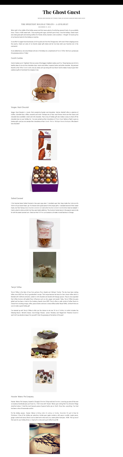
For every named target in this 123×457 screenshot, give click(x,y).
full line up (42, 212)
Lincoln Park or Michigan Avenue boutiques (58, 121)
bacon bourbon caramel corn (33, 208)
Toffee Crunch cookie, (26, 67)
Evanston (57, 401)
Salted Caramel (17, 198)
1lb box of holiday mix (60, 310)
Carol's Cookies (17, 58)
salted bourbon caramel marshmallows (56, 208)
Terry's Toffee (61, 51)
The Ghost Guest (61, 12)
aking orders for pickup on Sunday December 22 (53, 413)
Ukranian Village (45, 401)
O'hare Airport (59, 119)
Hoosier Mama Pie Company (22, 396)
